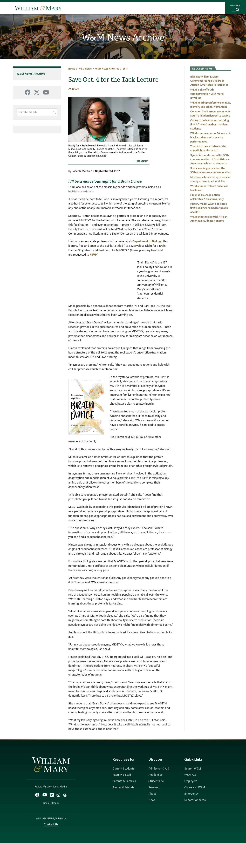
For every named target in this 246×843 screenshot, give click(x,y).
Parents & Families (124, 781)
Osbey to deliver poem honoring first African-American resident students (209, 124)
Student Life (156, 781)
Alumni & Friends (123, 787)
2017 (125, 68)
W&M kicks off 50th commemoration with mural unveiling (207, 93)
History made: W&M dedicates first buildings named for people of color (209, 208)
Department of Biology (147, 241)
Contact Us (51, 823)
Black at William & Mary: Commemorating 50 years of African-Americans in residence (209, 80)
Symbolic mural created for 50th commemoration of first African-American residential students (209, 159)
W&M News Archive (123, 37)
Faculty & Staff (122, 775)
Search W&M (192, 768)
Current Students (123, 768)
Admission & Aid (158, 768)
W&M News (85, 68)
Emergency (191, 794)
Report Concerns (195, 800)
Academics (155, 775)
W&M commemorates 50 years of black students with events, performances (210, 137)
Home (71, 68)
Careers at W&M (194, 787)
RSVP (93, 254)
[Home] (38, 8)
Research (154, 787)
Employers (190, 781)
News (151, 800)
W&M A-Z (190, 775)
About (152, 794)
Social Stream (51, 802)
